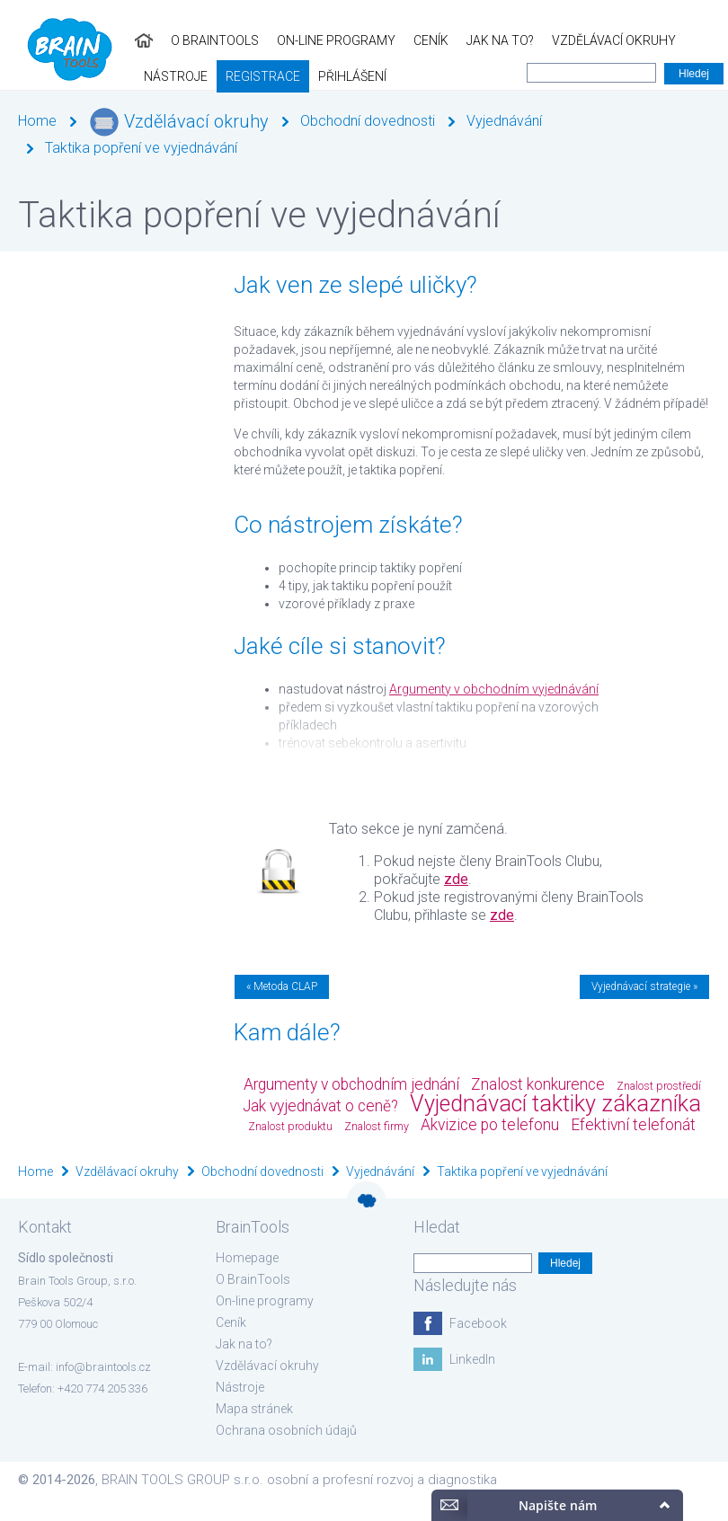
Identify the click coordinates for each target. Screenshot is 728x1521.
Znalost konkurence (538, 1084)
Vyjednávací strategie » (644, 986)
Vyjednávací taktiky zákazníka (555, 1104)
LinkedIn (472, 1359)
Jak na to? (365, 40)
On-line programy (201, 40)
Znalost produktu (290, 1126)
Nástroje (591, 40)
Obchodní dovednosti (367, 120)
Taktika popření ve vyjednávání (141, 147)
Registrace (678, 40)
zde (456, 879)
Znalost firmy (376, 1126)
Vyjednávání (504, 120)
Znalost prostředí (659, 1085)
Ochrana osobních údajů (286, 1430)
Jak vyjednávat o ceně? (320, 1106)
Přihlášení (43, 76)
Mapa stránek (254, 1409)
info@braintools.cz (103, 1367)
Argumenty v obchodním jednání (351, 1084)
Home (37, 120)
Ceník (296, 40)
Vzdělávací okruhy (479, 40)
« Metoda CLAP (281, 986)
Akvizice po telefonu (490, 1125)
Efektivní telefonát (633, 1125)
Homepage (247, 1258)
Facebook (478, 1323)
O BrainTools (80, 40)
